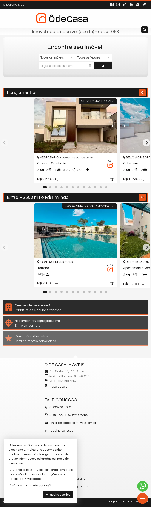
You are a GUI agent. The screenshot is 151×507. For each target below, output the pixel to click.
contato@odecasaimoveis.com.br (72, 422)
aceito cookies (58, 494)
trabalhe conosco (61, 430)
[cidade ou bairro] (66, 65)
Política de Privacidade (25, 478)
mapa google (58, 386)
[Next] (110, 126)
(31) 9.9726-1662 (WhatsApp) (68, 414)
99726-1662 (60, 407)
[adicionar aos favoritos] (112, 179)
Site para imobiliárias (120, 501)
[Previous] (40, 126)
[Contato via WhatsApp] (142, 486)
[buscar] (103, 65)
